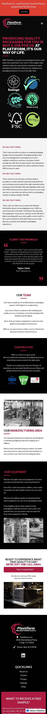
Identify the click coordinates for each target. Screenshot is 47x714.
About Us (23, 671)
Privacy (23, 679)
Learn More (24, 12)
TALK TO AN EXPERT (25, 569)
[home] (11, 22)
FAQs (23, 686)
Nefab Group (29, 6)
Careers (23, 675)
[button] (42, 23)
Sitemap (23, 683)
